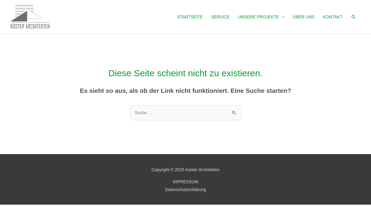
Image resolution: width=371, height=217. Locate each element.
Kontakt (332, 16)
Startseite (190, 16)
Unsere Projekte (258, 16)
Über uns (304, 16)
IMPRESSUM (185, 181)
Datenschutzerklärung (185, 189)
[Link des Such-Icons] (353, 17)
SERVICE (220, 16)
